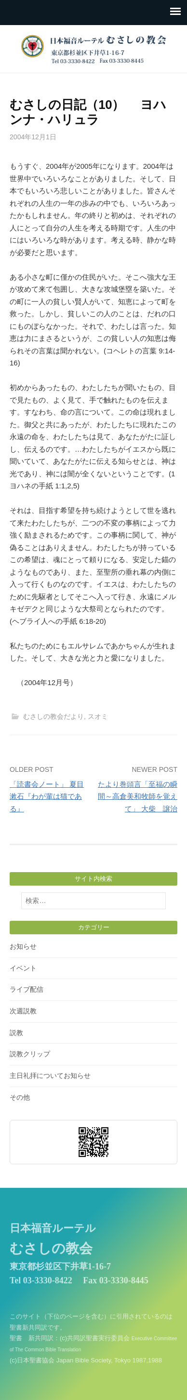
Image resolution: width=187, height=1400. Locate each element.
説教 (16, 1033)
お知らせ (23, 946)
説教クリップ (30, 1054)
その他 (20, 1097)
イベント (23, 968)
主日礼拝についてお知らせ (50, 1075)
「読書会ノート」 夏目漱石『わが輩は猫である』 (47, 796)
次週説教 (23, 1011)
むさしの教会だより (53, 716)
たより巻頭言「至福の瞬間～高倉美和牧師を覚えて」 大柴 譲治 (137, 796)
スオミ (98, 716)
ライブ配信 (26, 989)
